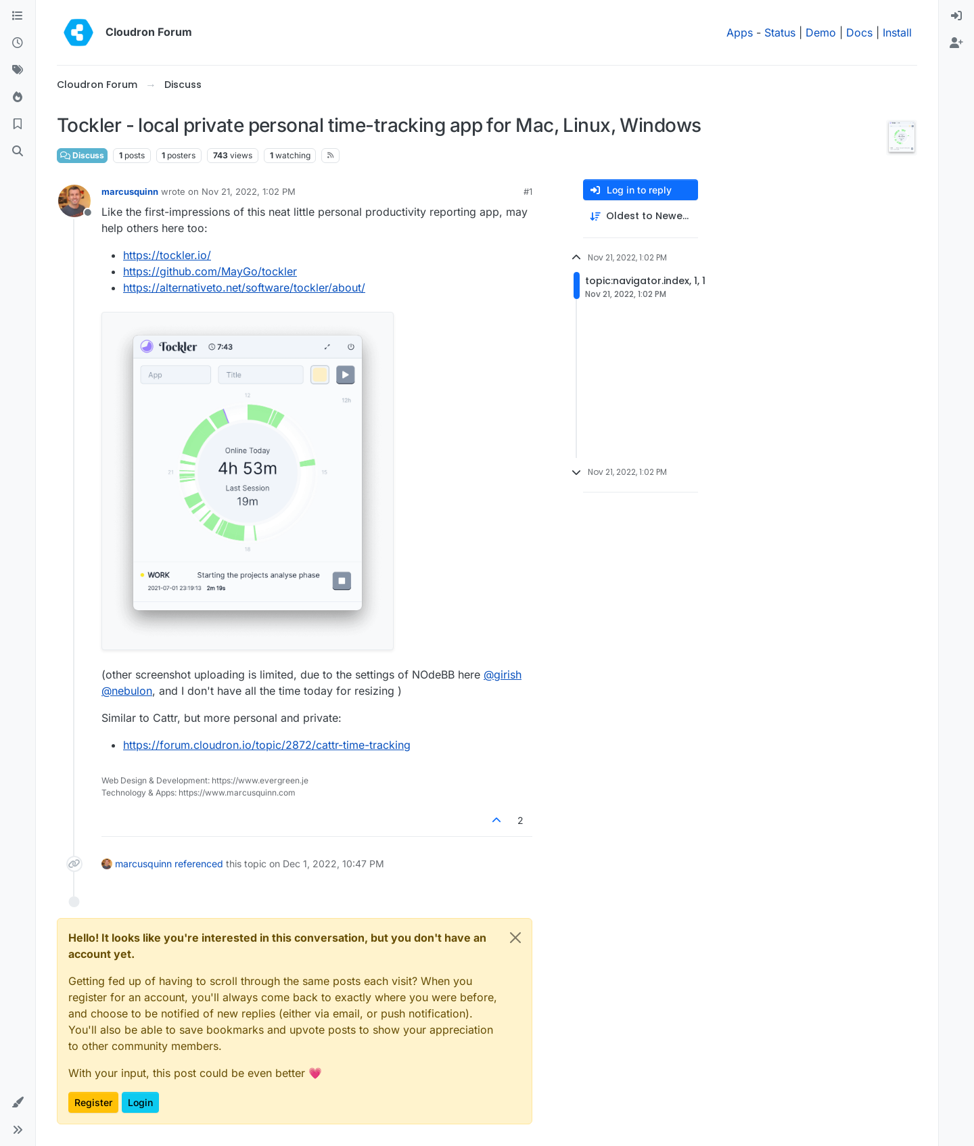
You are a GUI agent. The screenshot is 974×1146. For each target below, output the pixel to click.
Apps (739, 32)
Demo (821, 32)
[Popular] (17, 97)
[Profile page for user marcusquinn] (74, 201)
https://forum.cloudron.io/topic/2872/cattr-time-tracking (267, 745)
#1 (528, 191)
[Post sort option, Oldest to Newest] (640, 216)
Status (779, 32)
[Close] (515, 938)
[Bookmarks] (17, 124)
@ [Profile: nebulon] (126, 690)
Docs (859, 32)
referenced (199, 863)
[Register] (956, 43)
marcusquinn (129, 191)
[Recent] (17, 43)
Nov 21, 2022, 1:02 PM (249, 191)
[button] (17, 1103)
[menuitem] (956, 16)
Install (897, 32)
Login (140, 1102)
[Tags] (17, 70)
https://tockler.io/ (167, 255)
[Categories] (17, 16)
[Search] (17, 151)
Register (93, 1102)
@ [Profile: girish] (502, 674)
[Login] (956, 16)
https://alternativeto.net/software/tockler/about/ (244, 287)
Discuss (82, 155)
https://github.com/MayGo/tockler (210, 271)
